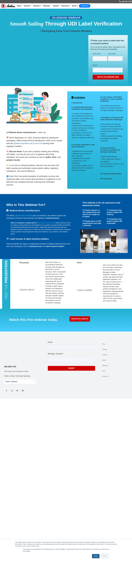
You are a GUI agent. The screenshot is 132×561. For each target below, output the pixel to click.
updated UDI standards (23, 215)
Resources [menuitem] (105, 365)
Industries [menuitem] (105, 355)
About (74, 6)
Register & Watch (79, 319)
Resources (65, 6)
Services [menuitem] (104, 349)
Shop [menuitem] (103, 344)
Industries (46, 6)
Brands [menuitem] (104, 360)
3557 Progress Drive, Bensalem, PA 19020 (16, 357)
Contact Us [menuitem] (105, 376)
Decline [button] (105, 556)
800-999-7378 (126, 1)
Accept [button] (96, 556)
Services (27, 6)
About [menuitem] (103, 371)
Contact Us (85, 6)
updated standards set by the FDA (27, 143)
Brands (55, 6)
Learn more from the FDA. (46, 223)
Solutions (36, 6)
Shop (19, 6)
